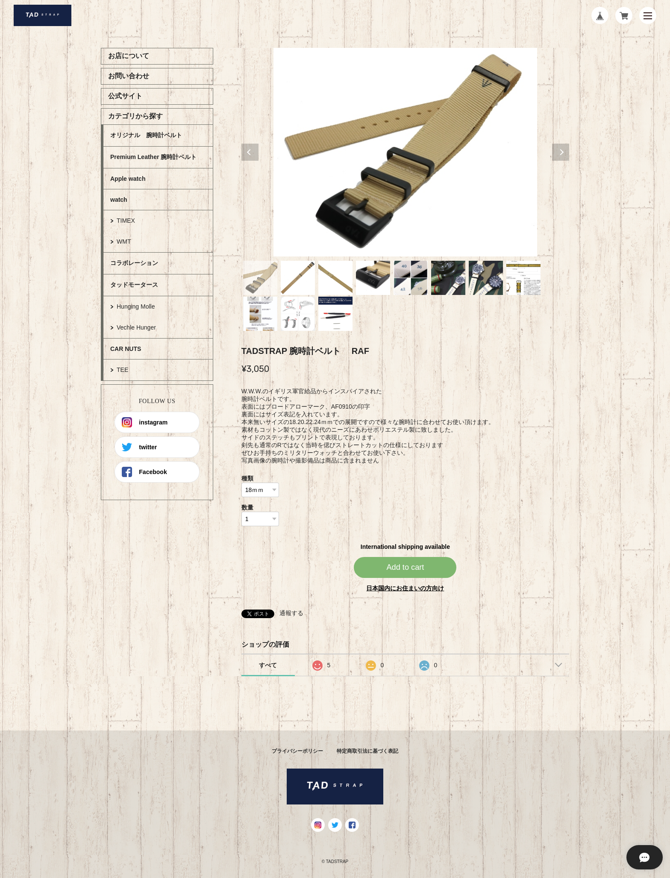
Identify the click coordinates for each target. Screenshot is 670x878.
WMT (124, 241)
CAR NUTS (125, 348)
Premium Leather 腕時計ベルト (153, 156)
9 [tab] (260, 314)
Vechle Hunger (136, 327)
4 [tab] (373, 278)
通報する (291, 613)
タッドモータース (134, 284)
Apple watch (127, 178)
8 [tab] (523, 278)
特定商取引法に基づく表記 (367, 751)
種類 (247, 478)
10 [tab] (298, 314)
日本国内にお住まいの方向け (405, 588)
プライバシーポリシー (297, 751)
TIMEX (126, 220)
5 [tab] (411, 278)
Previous (250, 152)
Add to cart (405, 567)
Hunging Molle (136, 306)
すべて (268, 665)
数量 (247, 507)
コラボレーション (134, 262)
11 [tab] (335, 314)
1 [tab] (260, 278)
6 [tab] (448, 278)
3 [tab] (335, 278)
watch (118, 199)
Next (560, 152)
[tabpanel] (405, 152)
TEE (122, 369)
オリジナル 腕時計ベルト (146, 135)
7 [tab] (486, 278)
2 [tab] (298, 278)
